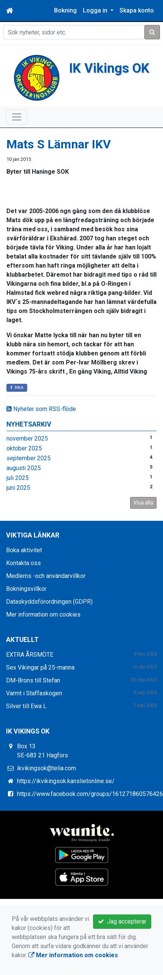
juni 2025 (18, 487)
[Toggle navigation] (16, 117)
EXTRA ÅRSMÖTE (29, 654)
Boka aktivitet (24, 550)
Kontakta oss (23, 563)
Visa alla (143, 503)
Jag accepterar (122, 921)
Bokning (65, 10)
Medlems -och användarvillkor (45, 575)
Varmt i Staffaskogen (34, 693)
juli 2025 (17, 477)
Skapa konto (137, 10)
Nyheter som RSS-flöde (41, 409)
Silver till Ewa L (26, 706)
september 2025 (28, 458)
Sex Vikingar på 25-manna (40, 667)
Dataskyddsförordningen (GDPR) (49, 601)
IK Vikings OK (109, 68)
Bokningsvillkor (26, 588)
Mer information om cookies (43, 614)
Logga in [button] (96, 10)
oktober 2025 (24, 448)
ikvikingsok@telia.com (46, 768)
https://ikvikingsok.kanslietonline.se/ (66, 781)
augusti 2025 (23, 468)
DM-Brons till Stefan (33, 680)
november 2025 (27, 438)
